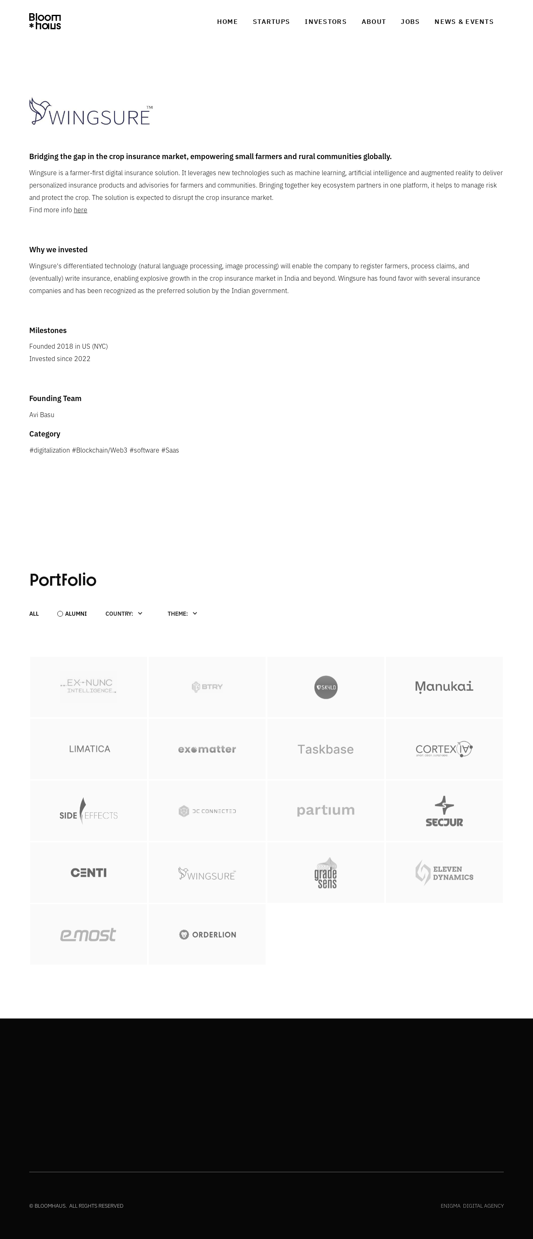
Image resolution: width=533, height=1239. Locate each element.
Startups (271, 21)
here (80, 209)
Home (227, 21)
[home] (45, 21)
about (374, 21)
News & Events (464, 21)
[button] (124, 613)
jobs (410, 21)
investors (326, 21)
